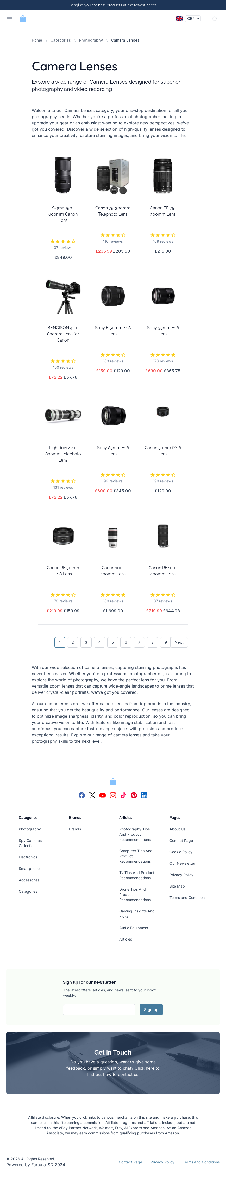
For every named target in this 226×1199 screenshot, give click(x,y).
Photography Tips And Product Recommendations (135, 834)
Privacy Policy (181, 874)
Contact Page (181, 840)
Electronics (28, 857)
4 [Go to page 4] (99, 642)
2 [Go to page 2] (73, 642)
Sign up (151, 1009)
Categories (61, 40)
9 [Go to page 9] (166, 642)
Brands (75, 829)
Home (37, 40)
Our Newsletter (182, 863)
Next (179, 642)
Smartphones (30, 868)
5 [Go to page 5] (113, 642)
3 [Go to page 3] (86, 642)
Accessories (29, 880)
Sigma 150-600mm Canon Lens (63, 214)
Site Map (177, 886)
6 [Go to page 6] (126, 642)
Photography (91, 40)
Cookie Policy (181, 852)
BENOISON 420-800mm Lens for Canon (63, 334)
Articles (125, 939)
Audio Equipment (133, 927)
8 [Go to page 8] (152, 642)
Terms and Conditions (188, 897)
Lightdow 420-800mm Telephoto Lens (63, 454)
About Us (177, 829)
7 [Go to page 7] (139, 642)
